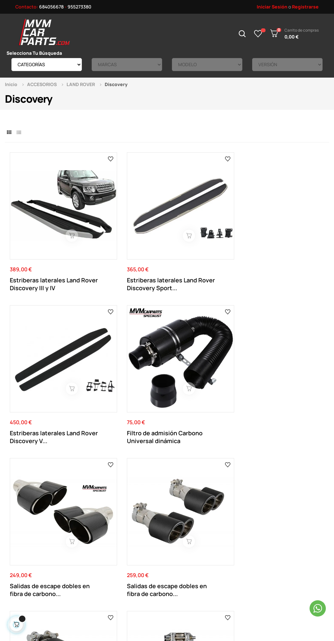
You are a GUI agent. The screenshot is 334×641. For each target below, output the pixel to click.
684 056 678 (119, 442)
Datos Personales (182, 526)
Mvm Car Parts (63, 602)
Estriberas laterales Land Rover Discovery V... (207, 248)
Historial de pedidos (185, 545)
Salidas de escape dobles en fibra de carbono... (35, 365)
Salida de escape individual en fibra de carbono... (201, 365)
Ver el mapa (303, 437)
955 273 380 (162, 442)
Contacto (113, 516)
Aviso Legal (114, 526)
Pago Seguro (116, 545)
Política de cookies (123, 555)
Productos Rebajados (247, 526)
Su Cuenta (175, 516)
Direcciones (176, 535)
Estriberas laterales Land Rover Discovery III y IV (45, 248)
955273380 (79, 7)
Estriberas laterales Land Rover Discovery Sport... (126, 248)
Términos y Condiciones (127, 535)
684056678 (51, 7)
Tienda (232, 535)
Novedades (237, 516)
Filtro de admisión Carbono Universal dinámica (279, 248)
